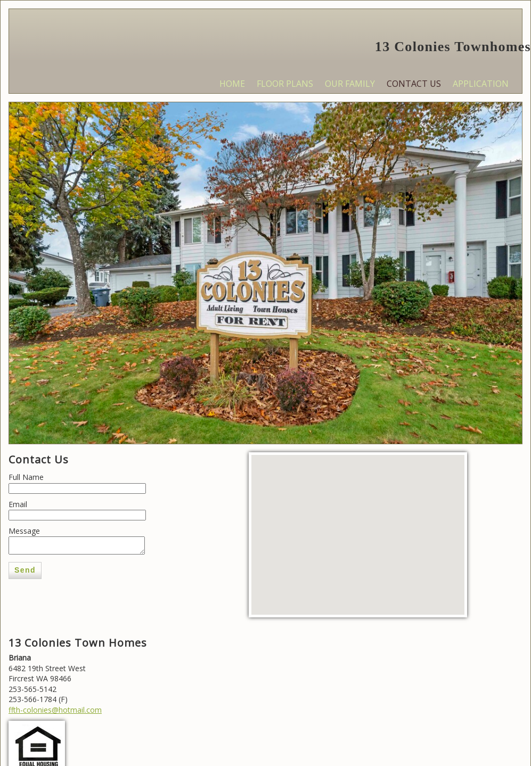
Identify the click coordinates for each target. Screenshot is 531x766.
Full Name (26, 477)
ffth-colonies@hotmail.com (55, 710)
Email (18, 504)
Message (24, 531)
